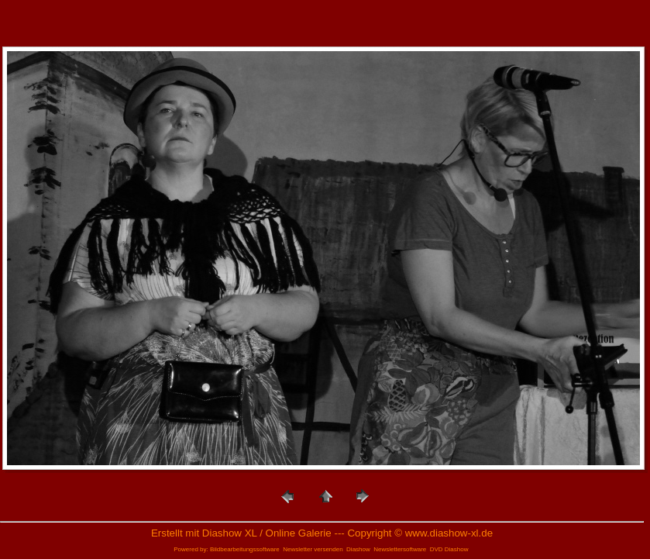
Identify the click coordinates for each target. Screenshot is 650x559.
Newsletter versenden (312, 549)
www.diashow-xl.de (449, 533)
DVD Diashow (449, 549)
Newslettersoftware (399, 549)
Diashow (358, 549)
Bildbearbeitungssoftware (245, 549)
